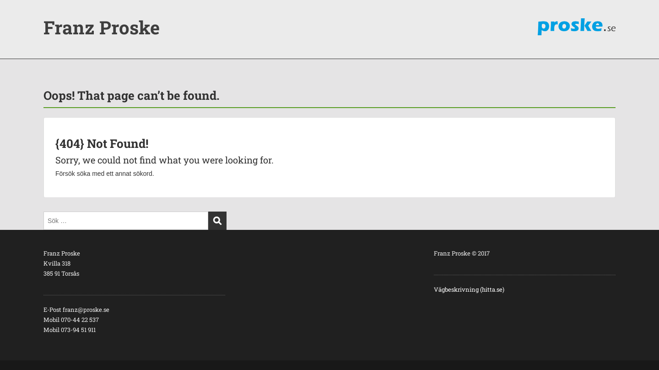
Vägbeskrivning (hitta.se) (469, 289)
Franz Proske (101, 27)
